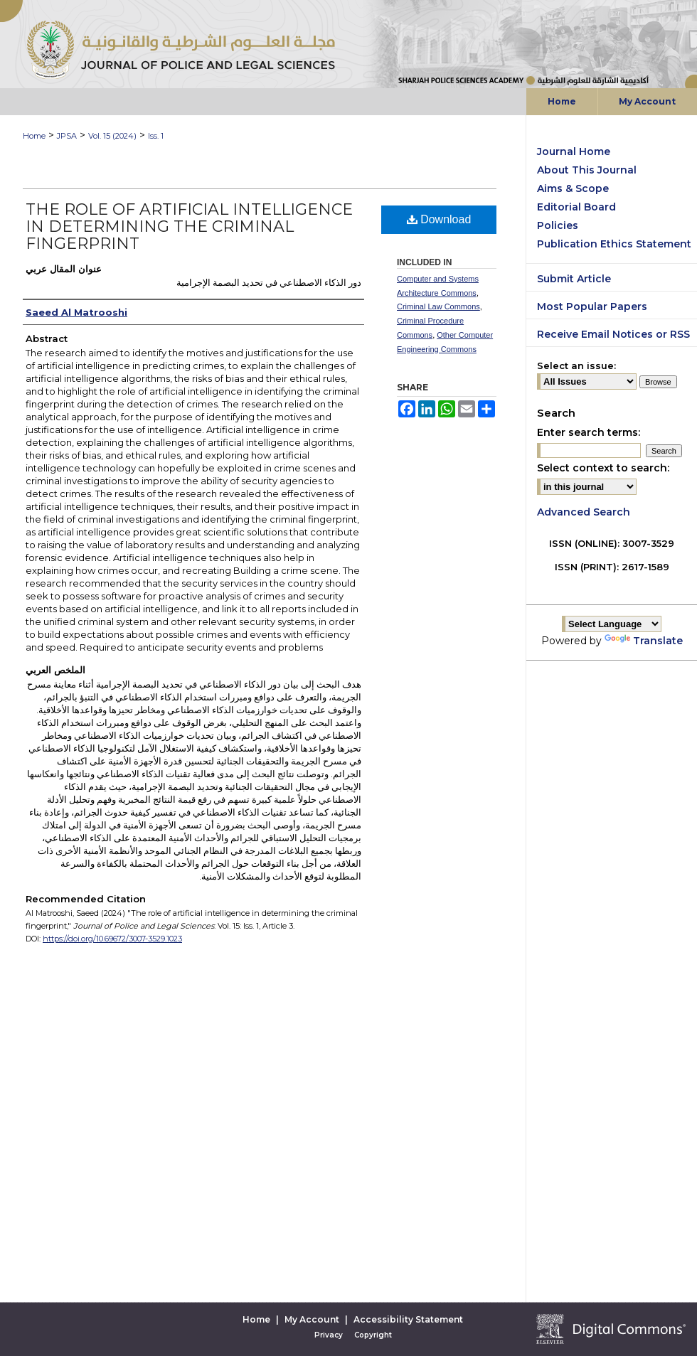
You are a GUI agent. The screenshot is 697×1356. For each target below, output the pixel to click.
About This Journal (587, 170)
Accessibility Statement (408, 1319)
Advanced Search (583, 512)
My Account (311, 1319)
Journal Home (573, 151)
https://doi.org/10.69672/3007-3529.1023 (112, 939)
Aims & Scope (573, 188)
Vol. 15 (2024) (112, 136)
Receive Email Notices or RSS (613, 334)
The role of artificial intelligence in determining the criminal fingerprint (189, 226)
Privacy (328, 1335)
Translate (644, 640)
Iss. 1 (156, 136)
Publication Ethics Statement (614, 243)
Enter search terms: (588, 432)
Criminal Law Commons (438, 306)
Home (34, 136)
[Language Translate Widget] (611, 624)
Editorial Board (576, 207)
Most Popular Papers (592, 306)
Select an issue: (576, 365)
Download (439, 219)
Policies (557, 225)
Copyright (373, 1335)
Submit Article (574, 278)
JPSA (67, 136)
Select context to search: (603, 467)
